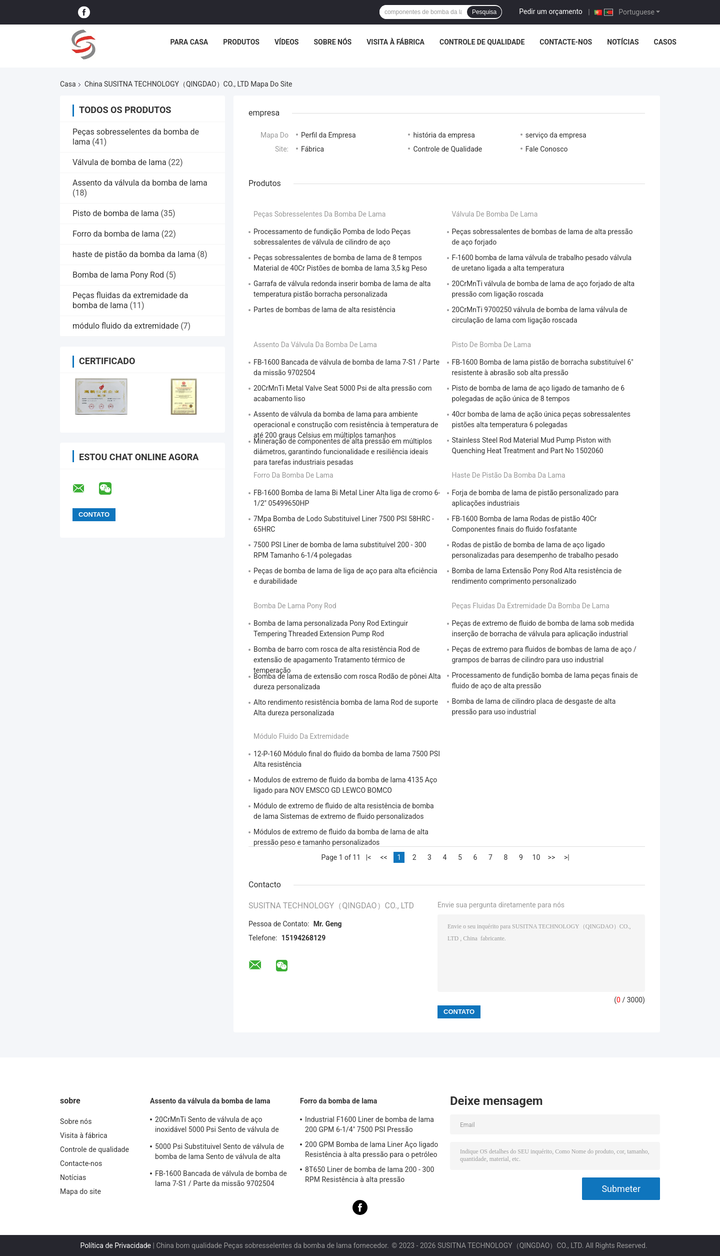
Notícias (622, 42)
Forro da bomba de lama (116, 234)
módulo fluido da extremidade (125, 326)
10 (536, 857)
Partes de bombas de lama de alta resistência (325, 310)
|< (369, 857)
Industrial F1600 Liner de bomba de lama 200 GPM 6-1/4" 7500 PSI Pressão (369, 1124)
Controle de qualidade (482, 42)
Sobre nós (333, 42)
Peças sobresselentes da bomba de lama (320, 214)
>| (567, 857)
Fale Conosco (547, 149)
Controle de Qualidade (447, 149)
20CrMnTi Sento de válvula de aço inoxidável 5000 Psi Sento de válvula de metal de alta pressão (217, 1125)
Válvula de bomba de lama (119, 162)
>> (552, 857)
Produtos (241, 42)
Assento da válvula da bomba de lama (140, 183)
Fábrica (312, 149)
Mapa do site (80, 1191)
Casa (68, 84)
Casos (665, 42)
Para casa (189, 42)
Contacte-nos (566, 42)
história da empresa (443, 135)
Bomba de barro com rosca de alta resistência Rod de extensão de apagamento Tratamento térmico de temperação (337, 659)
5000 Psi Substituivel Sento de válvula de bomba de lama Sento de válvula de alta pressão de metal (219, 1152)
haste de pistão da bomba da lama (134, 254)
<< (383, 857)
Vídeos (286, 42)
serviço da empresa (556, 135)
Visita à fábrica (395, 42)
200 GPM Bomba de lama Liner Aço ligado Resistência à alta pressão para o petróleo (371, 1149)
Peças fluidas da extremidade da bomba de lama (531, 606)
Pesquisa (484, 12)
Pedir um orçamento (550, 12)
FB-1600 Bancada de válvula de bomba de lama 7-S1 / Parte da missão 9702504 (221, 1178)
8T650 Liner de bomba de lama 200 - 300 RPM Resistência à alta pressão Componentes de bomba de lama (369, 1175)
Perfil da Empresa (328, 135)
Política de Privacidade (115, 1245)
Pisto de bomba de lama (115, 213)
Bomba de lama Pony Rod (118, 275)
